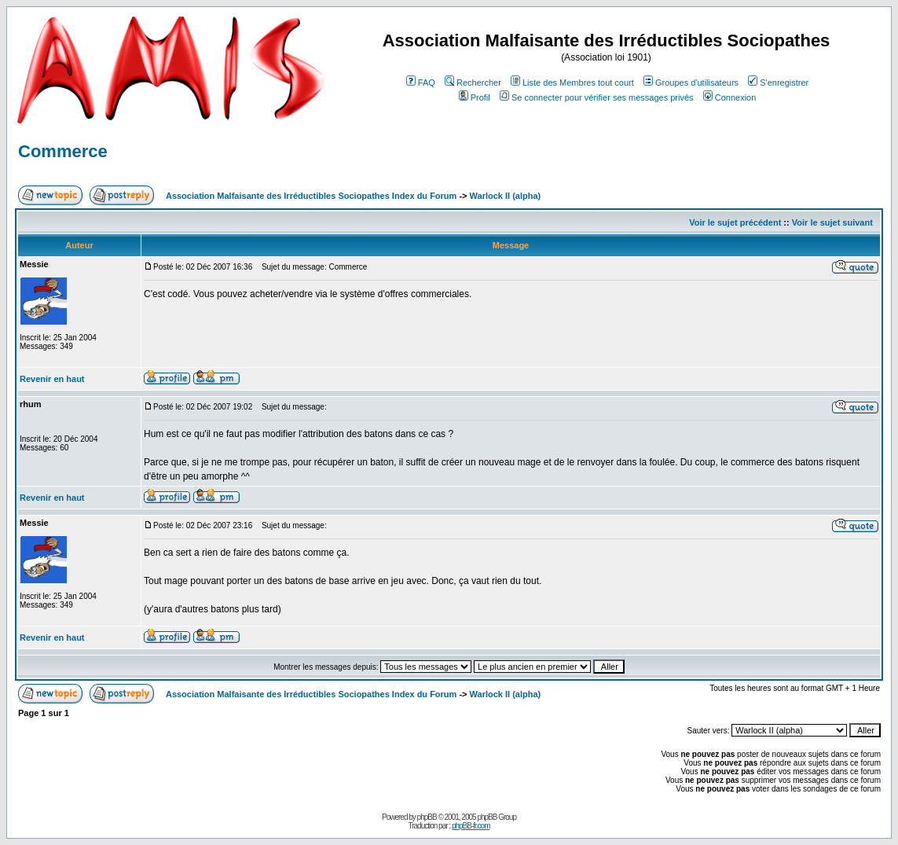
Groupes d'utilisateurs (691, 82)
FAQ (420, 82)
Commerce (63, 151)
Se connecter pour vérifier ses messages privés (597, 97)
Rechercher (473, 82)
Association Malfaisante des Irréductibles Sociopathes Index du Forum (311, 195)
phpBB (427, 817)
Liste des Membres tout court (572, 82)
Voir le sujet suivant (832, 222)
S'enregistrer (778, 82)
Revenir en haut (52, 379)
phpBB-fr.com (471, 825)
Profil (474, 97)
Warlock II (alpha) (505, 195)
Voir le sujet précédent (735, 222)
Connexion (730, 97)
